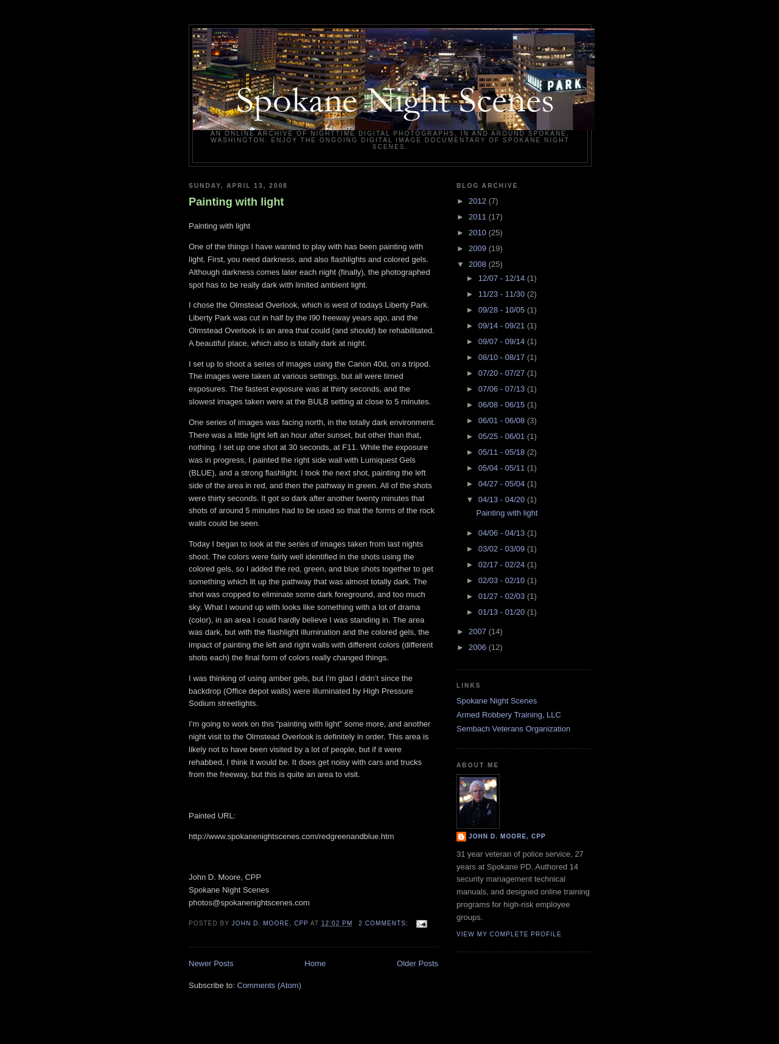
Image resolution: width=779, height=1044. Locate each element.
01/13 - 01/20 (502, 612)
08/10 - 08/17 (502, 357)
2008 (479, 264)
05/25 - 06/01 (502, 436)
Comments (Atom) (269, 985)
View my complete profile (509, 934)
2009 (479, 248)
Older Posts (417, 963)
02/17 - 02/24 (502, 564)
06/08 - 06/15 (502, 404)
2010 (479, 232)
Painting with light (236, 202)
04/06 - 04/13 (502, 533)
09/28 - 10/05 (502, 309)
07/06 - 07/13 (502, 388)
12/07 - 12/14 (502, 278)
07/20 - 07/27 (502, 373)
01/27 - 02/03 (502, 596)
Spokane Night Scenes (496, 700)
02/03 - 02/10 (502, 580)
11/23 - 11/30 (502, 294)
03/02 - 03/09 (502, 548)
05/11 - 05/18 (502, 452)
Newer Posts (211, 963)
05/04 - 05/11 (502, 467)
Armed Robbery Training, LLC (508, 714)
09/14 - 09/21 (502, 325)
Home (315, 963)
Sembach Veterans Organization (513, 728)
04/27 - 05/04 (502, 483)
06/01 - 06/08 (502, 420)
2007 (479, 631)
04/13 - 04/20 (502, 499)
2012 (479, 201)
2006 (479, 647)
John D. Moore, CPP (507, 836)
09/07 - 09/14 (502, 341)
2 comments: (384, 923)
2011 (479, 216)
